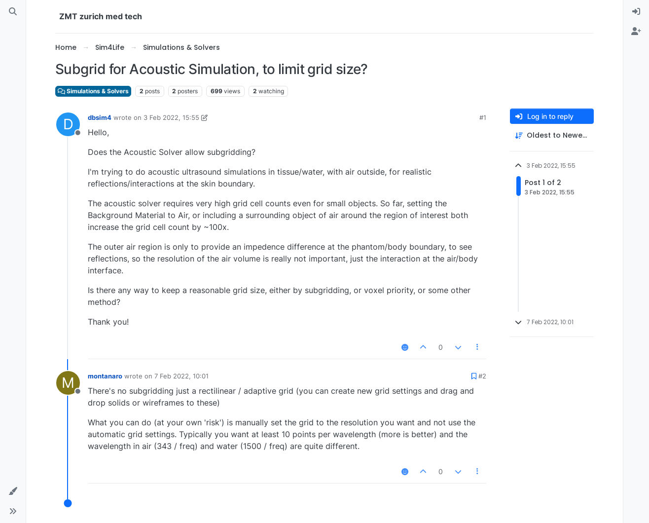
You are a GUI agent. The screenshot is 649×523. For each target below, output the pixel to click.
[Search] (13, 12)
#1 (482, 117)
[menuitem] (636, 12)
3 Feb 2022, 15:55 (171, 117)
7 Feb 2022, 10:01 (181, 376)
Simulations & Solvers (93, 91)
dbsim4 (99, 117)
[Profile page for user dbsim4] (68, 124)
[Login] (636, 12)
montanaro (105, 376)
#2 (482, 376)
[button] (13, 491)
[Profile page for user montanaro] (68, 383)
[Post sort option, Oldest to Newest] (552, 135)
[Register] (636, 31)
